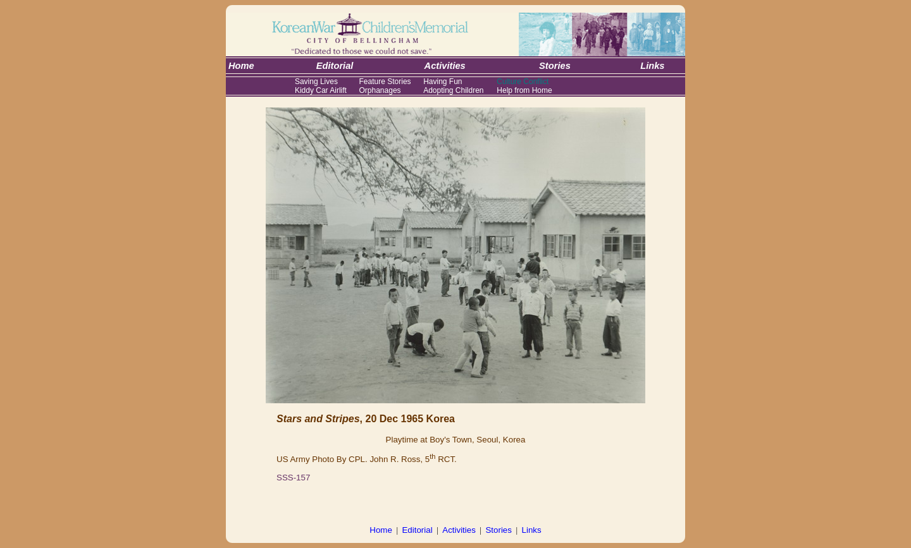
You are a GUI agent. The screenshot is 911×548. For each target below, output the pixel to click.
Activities (459, 530)
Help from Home (524, 90)
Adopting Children (453, 90)
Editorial (417, 530)
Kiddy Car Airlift (321, 90)
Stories (498, 530)
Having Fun (442, 81)
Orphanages (380, 90)
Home (380, 530)
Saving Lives (316, 81)
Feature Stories (385, 81)
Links (532, 530)
